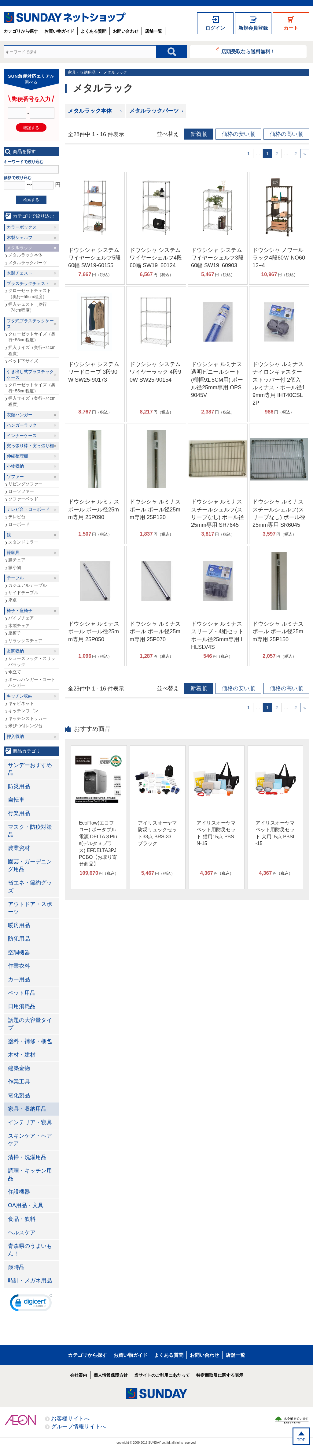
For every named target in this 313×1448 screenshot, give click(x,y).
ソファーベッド (23, 498)
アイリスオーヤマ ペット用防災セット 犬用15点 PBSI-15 (275, 833)
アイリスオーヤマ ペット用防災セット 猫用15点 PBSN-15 (216, 833)
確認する (31, 127)
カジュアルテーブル (27, 585)
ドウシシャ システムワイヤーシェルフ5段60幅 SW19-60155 (94, 257)
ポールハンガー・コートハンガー (31, 682)
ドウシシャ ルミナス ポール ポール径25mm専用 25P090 (93, 509)
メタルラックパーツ (154, 111)
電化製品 (19, 1095)
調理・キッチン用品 (30, 1174)
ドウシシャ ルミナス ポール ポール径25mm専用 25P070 (155, 631)
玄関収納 (15, 651)
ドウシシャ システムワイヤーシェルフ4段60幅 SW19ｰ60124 (156, 257)
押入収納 (15, 736)
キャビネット (21, 703)
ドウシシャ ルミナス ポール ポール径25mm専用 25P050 (93, 631)
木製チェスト (19, 273)
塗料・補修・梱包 (30, 1041)
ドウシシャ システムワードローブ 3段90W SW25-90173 (93, 372)
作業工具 (19, 1082)
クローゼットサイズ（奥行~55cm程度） (31, 336)
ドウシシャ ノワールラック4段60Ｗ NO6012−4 (278, 257)
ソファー (15, 476)
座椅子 (14, 632)
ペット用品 (21, 993)
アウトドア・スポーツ (30, 908)
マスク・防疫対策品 (30, 831)
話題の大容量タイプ (30, 1024)
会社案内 (78, 1375)
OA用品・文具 (25, 1205)
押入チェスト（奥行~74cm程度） (27, 307)
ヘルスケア (21, 1232)
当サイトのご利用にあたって (162, 1375)
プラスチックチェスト (28, 283)
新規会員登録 (253, 28)
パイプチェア (21, 617)
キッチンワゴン (23, 710)
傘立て (14, 671)
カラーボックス (22, 227)
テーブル (15, 577)
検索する (31, 199)
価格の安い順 (238, 134)
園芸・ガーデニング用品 (30, 865)
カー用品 (19, 979)
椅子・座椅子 (19, 610)
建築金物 (19, 1068)
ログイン (215, 28)
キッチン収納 (19, 696)
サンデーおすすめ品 (30, 769)
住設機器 (19, 1192)
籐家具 (13, 552)
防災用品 (19, 786)
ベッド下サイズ (23, 360)
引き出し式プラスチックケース (30, 374)
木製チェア (19, 625)
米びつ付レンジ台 (25, 725)
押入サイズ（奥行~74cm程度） (31, 350)
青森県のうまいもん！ (30, 1250)
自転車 (16, 800)
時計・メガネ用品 (30, 1281)
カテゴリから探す (21, 31)
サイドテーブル (23, 592)
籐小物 (14, 567)
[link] (31, 1304)
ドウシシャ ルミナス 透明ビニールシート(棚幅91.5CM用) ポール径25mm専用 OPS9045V (217, 379)
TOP (301, 1439)
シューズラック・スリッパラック (31, 661)
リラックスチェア (25, 640)
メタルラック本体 (90, 111)
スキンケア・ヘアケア (30, 1140)
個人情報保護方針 (111, 1375)
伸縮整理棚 (17, 456)
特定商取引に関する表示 (219, 1375)
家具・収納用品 (82, 72)
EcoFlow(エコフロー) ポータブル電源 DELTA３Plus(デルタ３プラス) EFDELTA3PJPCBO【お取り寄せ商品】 (98, 843)
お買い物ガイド (59, 31)
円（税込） (95, 274)
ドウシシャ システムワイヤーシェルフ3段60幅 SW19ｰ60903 (217, 257)
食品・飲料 (21, 1219)
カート (291, 28)
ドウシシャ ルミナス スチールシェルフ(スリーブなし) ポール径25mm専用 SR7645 (217, 513)
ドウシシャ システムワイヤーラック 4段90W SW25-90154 (155, 372)
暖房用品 (19, 925)
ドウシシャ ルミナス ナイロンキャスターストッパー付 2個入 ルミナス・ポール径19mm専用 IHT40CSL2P (278, 383)
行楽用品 (19, 813)
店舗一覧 (153, 31)
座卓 (12, 600)
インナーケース (22, 435)
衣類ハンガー (19, 414)
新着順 (198, 134)
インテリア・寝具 (30, 1122)
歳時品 (16, 1267)
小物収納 (15, 466)
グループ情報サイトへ (78, 1427)
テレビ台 (16, 516)
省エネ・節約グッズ (30, 886)
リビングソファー (25, 483)
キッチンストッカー (27, 718)
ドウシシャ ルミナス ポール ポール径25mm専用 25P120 (155, 509)
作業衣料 (19, 966)
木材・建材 (21, 1055)
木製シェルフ (19, 237)
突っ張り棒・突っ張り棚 (30, 445)
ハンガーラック (22, 425)
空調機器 (19, 952)
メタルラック (115, 72)
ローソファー (21, 491)
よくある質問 (93, 31)
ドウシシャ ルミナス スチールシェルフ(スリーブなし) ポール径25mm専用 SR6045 (278, 513)
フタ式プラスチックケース (30, 323)
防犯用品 (19, 939)
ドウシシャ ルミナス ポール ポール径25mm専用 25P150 (278, 631)
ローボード (19, 524)
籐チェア (16, 559)
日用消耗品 (21, 1006)
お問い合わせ (125, 31)
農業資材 (19, 848)
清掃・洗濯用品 (27, 1157)
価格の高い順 (286, 134)
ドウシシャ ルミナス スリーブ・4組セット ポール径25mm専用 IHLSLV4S (217, 635)
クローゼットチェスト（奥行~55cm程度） (29, 293)
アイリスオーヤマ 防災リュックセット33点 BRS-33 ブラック (157, 833)
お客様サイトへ (70, 1419)
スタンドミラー (23, 542)
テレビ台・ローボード (28, 509)
